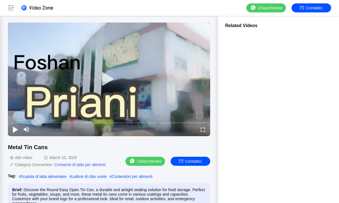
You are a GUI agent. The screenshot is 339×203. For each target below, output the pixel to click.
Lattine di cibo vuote (89, 176)
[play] (109, 79)
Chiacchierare (266, 8)
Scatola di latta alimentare (43, 176)
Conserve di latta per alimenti (79, 164)
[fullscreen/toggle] (202, 129)
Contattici (311, 8)
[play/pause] (15, 129)
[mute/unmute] (26, 129)
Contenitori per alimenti (132, 176)
